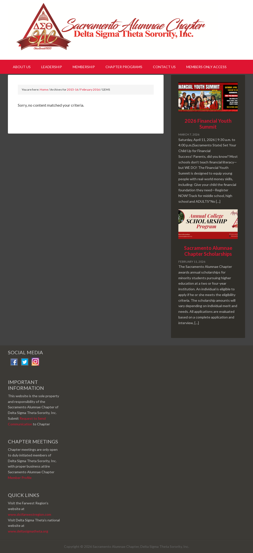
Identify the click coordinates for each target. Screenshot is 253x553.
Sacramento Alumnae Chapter (114, 29)
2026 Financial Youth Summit (208, 124)
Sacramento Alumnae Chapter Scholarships (208, 251)
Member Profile (20, 477)
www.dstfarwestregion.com (29, 514)
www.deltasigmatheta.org (28, 531)
